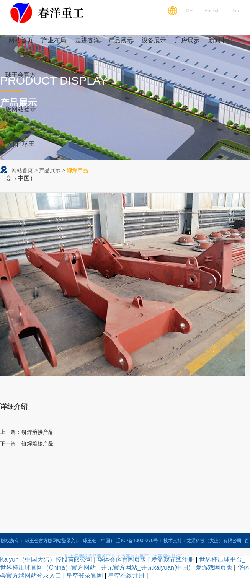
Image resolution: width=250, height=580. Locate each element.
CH (189, 10)
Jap (235, 10)
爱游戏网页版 (214, 567)
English (211, 10)
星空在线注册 (126, 575)
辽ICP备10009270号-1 (139, 540)
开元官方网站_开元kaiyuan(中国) (146, 567)
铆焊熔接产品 (37, 432)
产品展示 (49, 170)
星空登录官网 (84, 575)
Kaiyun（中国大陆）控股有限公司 (46, 559)
